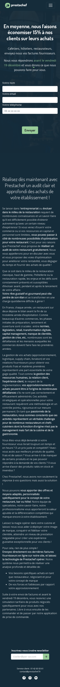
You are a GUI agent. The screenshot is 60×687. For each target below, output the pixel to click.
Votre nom (8, 83)
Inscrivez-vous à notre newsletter (30, 650)
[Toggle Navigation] (50, 5)
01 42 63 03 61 (37, 668)
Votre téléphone (12, 105)
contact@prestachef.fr (30, 671)
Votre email (9, 94)
